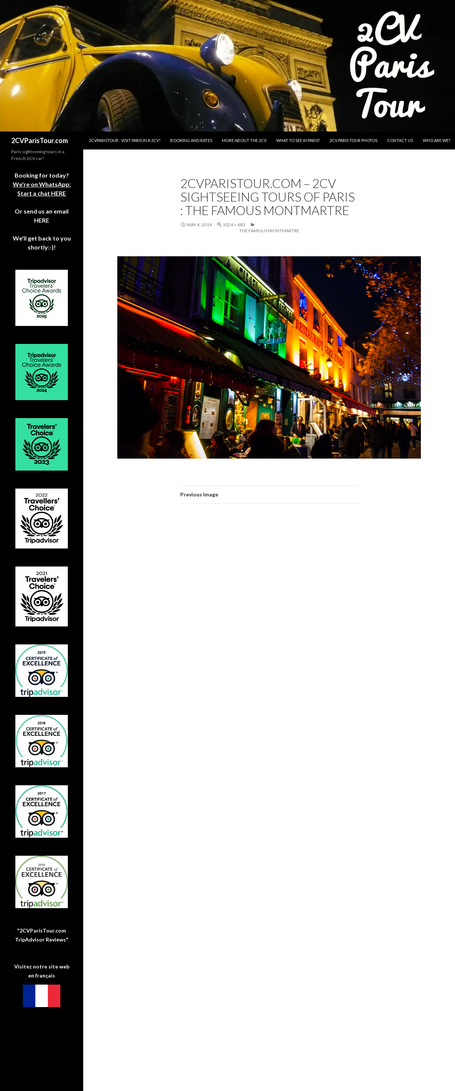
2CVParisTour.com (39, 140)
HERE (41, 220)
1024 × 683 (234, 224)
